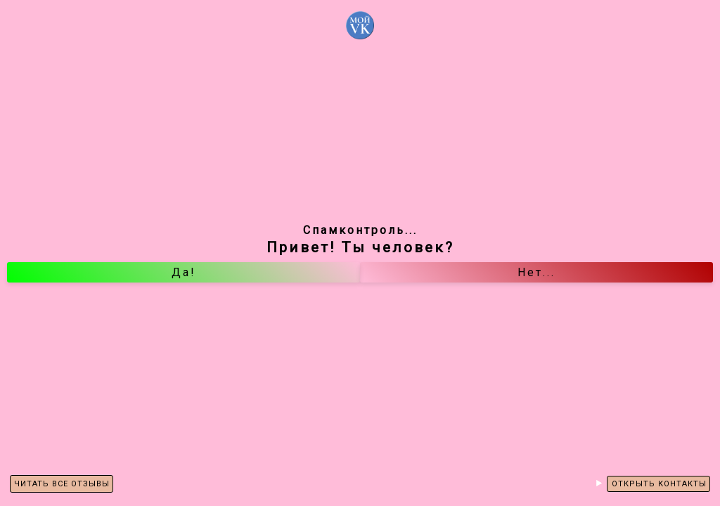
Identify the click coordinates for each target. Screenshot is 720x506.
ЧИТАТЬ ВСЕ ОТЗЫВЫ (62, 483)
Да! (184, 272)
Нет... (536, 272)
